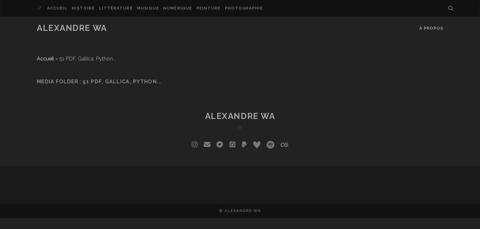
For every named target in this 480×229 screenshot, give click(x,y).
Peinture (208, 8)
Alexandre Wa (72, 28)
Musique (148, 8)
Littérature (115, 8)
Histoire (83, 8)
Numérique (177, 8)
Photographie (244, 8)
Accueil (57, 8)
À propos (431, 28)
